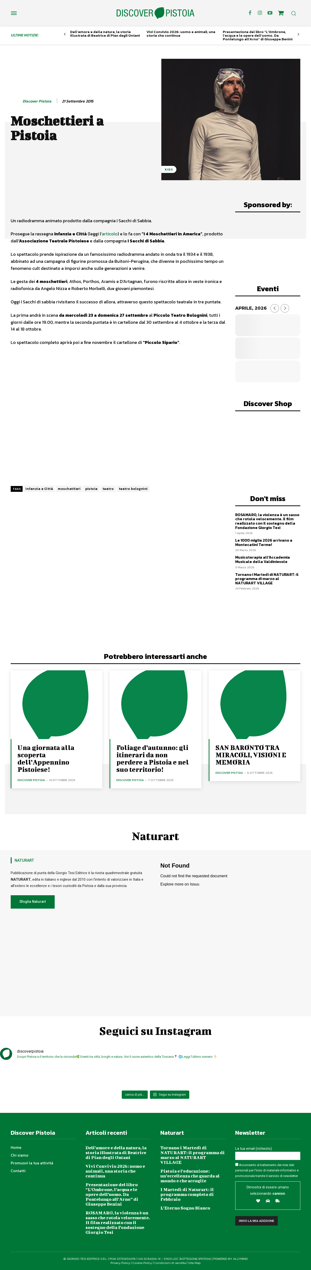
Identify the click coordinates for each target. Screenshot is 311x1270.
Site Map (194, 1263)
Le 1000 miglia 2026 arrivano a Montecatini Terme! (263, 542)
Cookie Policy (142, 1263)
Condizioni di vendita (170, 1263)
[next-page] (298, 34)
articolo (110, 233)
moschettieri (69, 488)
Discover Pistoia (37, 101)
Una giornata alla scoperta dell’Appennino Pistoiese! (45, 758)
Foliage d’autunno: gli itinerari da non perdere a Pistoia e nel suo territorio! (152, 758)
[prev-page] (65, 34)
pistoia (91, 488)
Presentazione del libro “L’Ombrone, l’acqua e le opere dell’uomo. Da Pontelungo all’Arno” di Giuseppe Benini (258, 35)
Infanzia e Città (39, 488)
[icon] (281, 14)
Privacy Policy (120, 1263)
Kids (168, 169)
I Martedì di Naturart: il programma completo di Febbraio (187, 1194)
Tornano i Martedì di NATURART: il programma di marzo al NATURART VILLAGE (267, 578)
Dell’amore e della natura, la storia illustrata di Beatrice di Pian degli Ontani (105, 33)
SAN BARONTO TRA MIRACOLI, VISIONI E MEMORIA (251, 755)
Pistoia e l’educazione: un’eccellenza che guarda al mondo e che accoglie (190, 1175)
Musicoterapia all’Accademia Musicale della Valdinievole (262, 559)
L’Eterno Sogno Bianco (185, 1207)
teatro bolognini (133, 488)
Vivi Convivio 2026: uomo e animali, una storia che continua (181, 33)
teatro (108, 488)
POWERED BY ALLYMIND (230, 1258)
